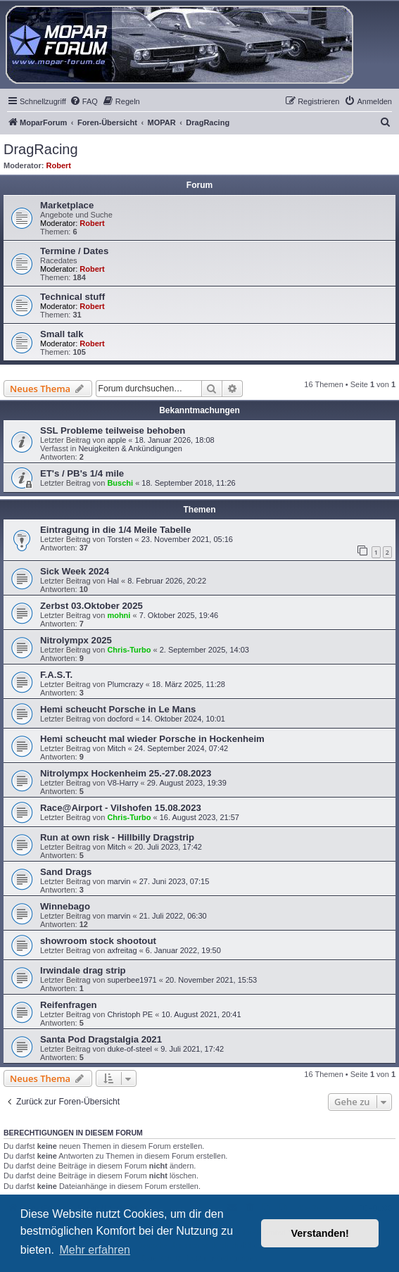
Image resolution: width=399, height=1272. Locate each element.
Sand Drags (65, 872)
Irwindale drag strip (83, 970)
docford (120, 718)
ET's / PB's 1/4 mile (82, 473)
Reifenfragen (68, 1005)
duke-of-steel (129, 1049)
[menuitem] (84, 101)
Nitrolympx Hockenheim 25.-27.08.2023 (125, 773)
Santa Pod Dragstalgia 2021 (101, 1039)
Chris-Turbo (129, 650)
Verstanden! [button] (320, 1233)
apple (116, 440)
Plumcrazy (125, 684)
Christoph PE (130, 1014)
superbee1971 (131, 980)
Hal (113, 581)
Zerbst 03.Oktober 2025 (91, 605)
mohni (118, 615)
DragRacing (41, 149)
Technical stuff (72, 296)
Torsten (119, 539)
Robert (58, 165)
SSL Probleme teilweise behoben (112, 430)
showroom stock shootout (98, 941)
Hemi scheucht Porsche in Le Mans (118, 709)
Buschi (120, 483)
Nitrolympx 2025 (76, 640)
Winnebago (65, 906)
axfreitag (122, 950)
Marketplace (67, 205)
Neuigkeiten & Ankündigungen (130, 448)
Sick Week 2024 (74, 571)
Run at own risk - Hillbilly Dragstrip (117, 837)
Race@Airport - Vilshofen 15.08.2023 (120, 807)
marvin (118, 881)
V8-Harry (122, 783)
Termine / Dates (74, 251)
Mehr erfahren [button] (94, 1250)
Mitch (116, 748)
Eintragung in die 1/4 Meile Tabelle (115, 529)
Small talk (62, 334)
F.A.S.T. (56, 674)
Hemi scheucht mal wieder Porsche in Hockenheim (152, 738)
